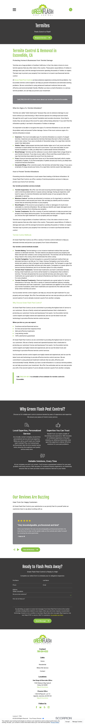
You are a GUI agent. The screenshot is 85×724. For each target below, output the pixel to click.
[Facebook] (36, 707)
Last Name (46, 580)
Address (15, 589)
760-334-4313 (42, 651)
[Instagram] (49, 707)
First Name (16, 580)
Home (42, 661)
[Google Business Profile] (40, 707)
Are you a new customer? (20, 594)
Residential (42, 664)
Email (44, 585)
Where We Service (42, 668)
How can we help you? (19, 598)
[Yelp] (44, 707)
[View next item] (18, 549)
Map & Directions (42, 687)
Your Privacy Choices (36, 718)
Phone (14, 585)
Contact (42, 671)
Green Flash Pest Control (23, 80)
